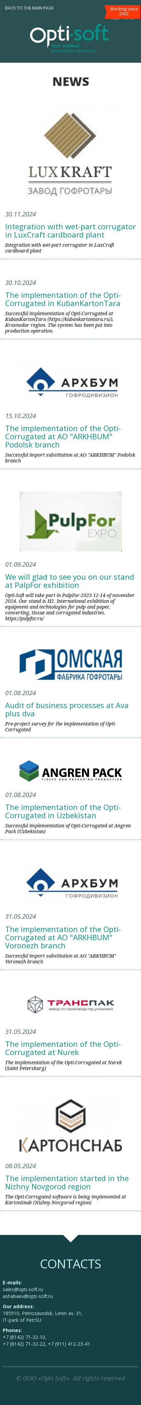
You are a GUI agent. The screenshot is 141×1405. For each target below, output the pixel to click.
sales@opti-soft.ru (23, 1289)
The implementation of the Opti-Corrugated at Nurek (63, 1048)
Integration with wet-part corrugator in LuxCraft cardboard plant (70, 230)
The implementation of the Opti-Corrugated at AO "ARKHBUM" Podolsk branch (63, 436)
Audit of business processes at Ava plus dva (67, 709)
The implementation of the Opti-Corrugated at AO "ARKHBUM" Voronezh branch (63, 937)
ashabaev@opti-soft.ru (28, 1296)
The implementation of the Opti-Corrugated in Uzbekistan (63, 811)
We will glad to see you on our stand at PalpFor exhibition (69, 580)
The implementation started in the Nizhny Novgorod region (67, 1182)
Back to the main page (29, 8)
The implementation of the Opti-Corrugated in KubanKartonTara (63, 299)
